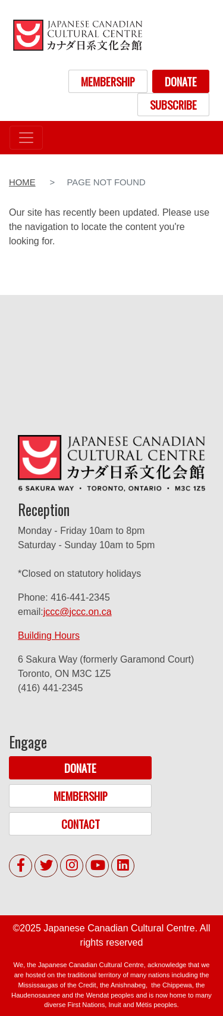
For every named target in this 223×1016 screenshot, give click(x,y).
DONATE (181, 81)
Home (22, 182)
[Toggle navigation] (26, 138)
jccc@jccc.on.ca (77, 612)
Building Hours (49, 635)
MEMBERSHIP (108, 81)
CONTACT (80, 824)
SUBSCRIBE (173, 105)
